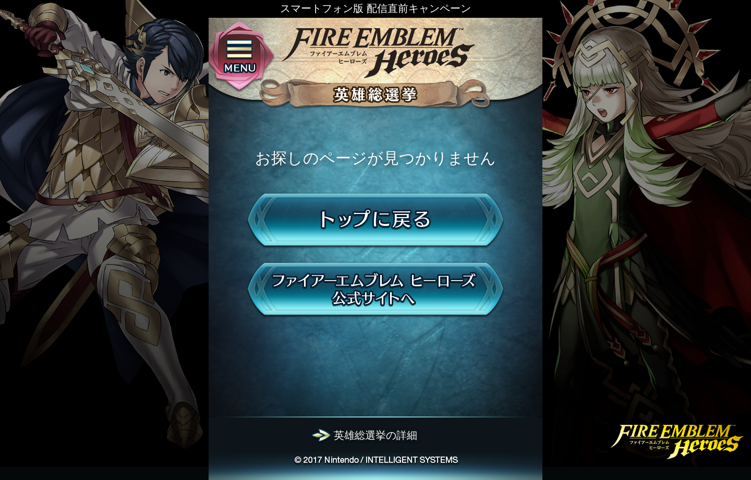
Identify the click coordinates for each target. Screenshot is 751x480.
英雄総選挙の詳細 (375, 435)
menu (239, 57)
